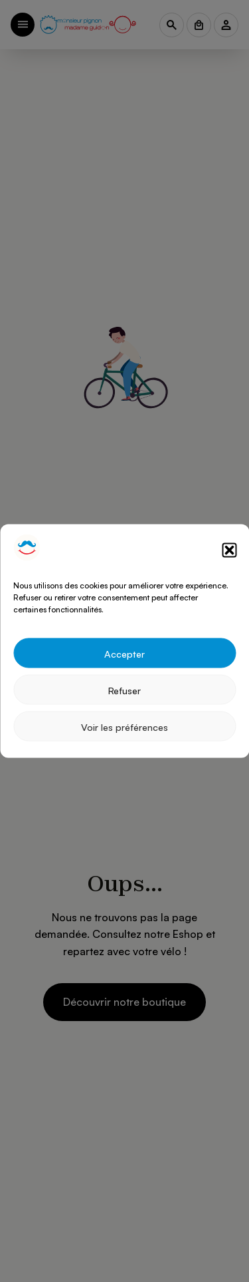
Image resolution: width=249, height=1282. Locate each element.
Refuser (124, 690)
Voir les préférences (124, 726)
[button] (229, 549)
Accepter (124, 653)
